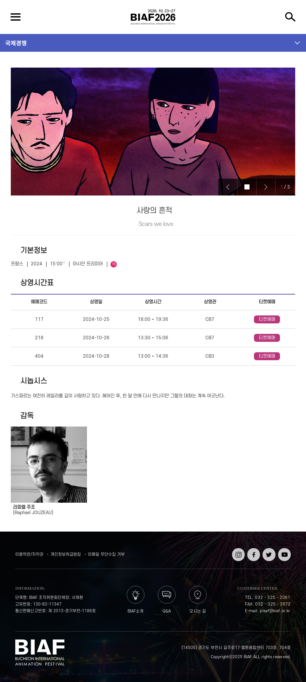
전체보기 (15, 17)
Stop (246, 187)
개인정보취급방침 (65, 554)
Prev (227, 187)
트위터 (268, 550)
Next (266, 187)
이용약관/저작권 (29, 554)
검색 (290, 17)
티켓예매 (267, 319)
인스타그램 (237, 552)
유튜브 (283, 550)
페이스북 (253, 552)
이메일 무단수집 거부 (106, 554)
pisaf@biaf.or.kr (275, 611)
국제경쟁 (16, 43)
